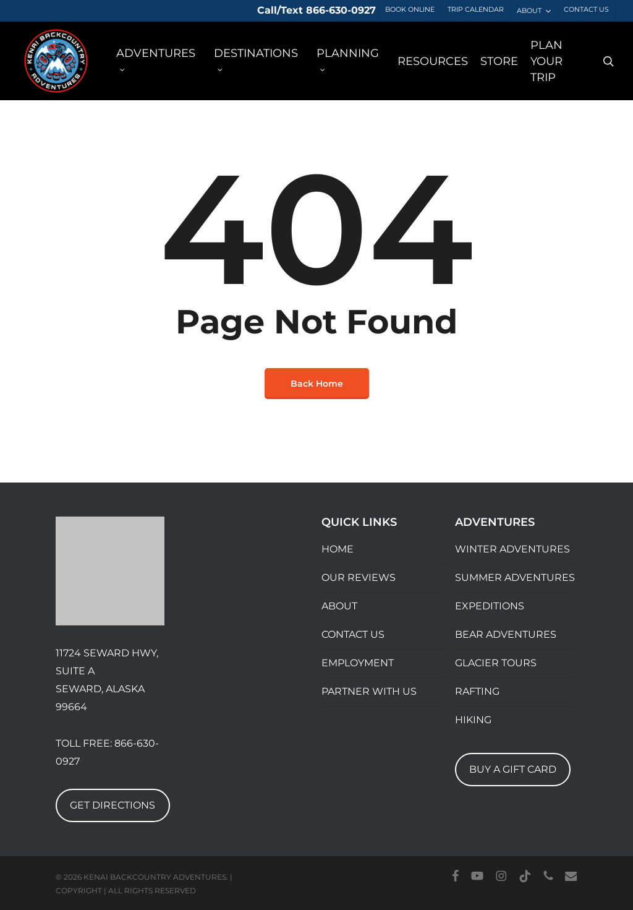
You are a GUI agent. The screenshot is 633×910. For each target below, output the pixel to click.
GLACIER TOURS (496, 663)
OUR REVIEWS (358, 577)
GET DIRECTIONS (112, 805)
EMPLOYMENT (357, 663)
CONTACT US (352, 634)
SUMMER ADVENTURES (515, 577)
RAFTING (477, 691)
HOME (337, 549)
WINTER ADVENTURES (512, 549)
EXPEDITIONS (489, 606)
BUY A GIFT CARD (512, 769)
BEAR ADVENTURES (505, 634)
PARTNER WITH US (369, 691)
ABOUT (339, 606)
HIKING (473, 720)
